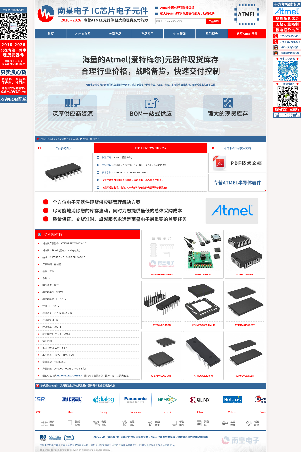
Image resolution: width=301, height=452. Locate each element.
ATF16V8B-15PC (162, 325)
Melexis (233, 412)
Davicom (266, 412)
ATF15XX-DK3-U (203, 274)
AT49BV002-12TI (245, 376)
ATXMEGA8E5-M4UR (203, 325)
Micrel (72, 412)
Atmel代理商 (47, 139)
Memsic (169, 412)
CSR (40, 412)
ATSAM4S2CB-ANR (161, 376)
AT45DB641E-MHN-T (161, 274)
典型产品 (115, 33)
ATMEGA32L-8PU (203, 376)
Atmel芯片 (63, 139)
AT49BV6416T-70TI (245, 325)
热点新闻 (179, 33)
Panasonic (137, 412)
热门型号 (212, 33)
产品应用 (147, 33)
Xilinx (201, 412)
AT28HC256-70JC (245, 274)
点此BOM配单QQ (290, 53)
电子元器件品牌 (84, 385)
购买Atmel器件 (247, 33)
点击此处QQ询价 (289, 47)
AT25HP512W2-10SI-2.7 (86, 139)
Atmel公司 (82, 33)
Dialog (104, 412)
